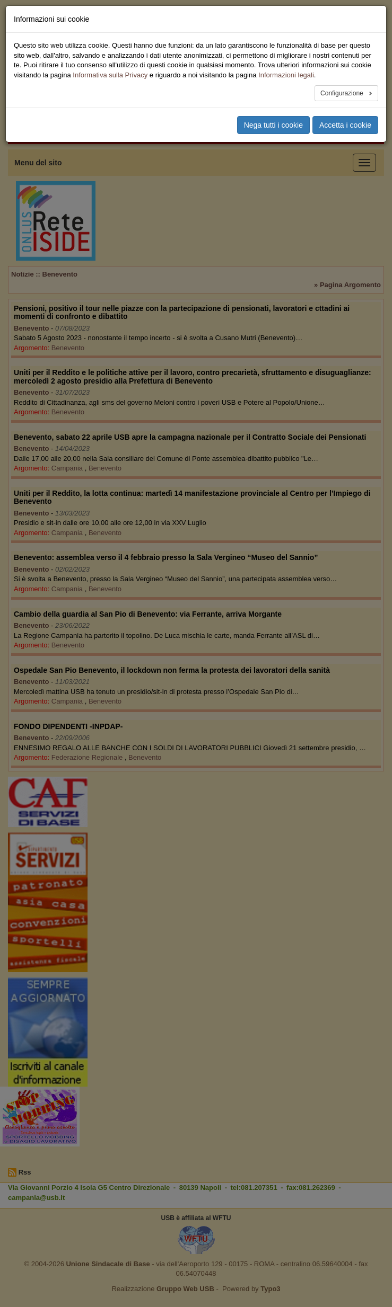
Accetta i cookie (345, 125)
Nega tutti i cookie (273, 125)
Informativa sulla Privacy (110, 75)
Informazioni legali (286, 75)
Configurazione (342, 93)
